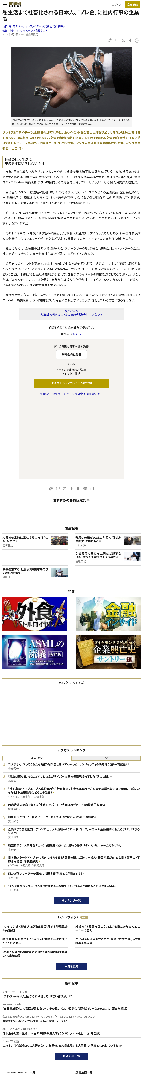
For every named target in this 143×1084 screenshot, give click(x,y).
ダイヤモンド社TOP (119, 1032)
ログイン (116, 5)
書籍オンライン (64, 1051)
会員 (106, 680)
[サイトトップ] (14, 4)
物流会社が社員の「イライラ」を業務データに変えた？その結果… (35, 863)
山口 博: (34, 26)
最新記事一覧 (71, 978)
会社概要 (114, 1039)
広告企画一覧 (84, 994)
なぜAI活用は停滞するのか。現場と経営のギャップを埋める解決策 (108, 863)
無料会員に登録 (72, 354)
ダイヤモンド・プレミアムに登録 (71, 383)
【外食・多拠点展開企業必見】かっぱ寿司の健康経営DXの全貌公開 (35, 875)
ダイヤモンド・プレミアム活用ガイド (24, 1045)
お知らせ (114, 1051)
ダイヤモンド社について (123, 1025)
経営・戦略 (8, 30)
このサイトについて (16, 1032)
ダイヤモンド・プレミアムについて (23, 1039)
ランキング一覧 (71, 822)
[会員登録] (132, 4)
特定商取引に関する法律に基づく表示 (26, 1058)
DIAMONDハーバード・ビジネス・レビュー (78, 1045)
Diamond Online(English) (70, 1032)
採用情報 (114, 1045)
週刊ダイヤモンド (65, 1039)
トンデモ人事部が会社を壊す (32, 30)
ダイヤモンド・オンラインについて (25, 1025)
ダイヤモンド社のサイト (69, 1025)
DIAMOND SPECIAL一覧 (18, 994)
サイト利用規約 (14, 1051)
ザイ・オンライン (64, 1058)
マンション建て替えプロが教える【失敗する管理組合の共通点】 (35, 850)
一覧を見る (72, 888)
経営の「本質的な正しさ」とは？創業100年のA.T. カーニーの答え (108, 850)
